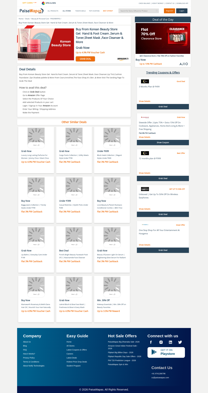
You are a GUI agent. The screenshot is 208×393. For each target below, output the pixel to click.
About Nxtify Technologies (33, 366)
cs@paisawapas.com (160, 378)
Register (169, 11)
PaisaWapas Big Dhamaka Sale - (124, 342)
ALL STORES (67, 11)
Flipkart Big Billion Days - (120, 352)
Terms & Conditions (31, 362)
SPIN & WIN (48, 3)
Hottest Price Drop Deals (77, 362)
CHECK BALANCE (144, 3)
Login (181, 11)
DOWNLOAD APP (182, 3)
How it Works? (29, 354)
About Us (27, 342)
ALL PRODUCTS (53, 11)
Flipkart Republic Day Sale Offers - (124, 356)
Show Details (144, 101)
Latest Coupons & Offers (77, 350)
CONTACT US (170, 3)
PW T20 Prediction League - (122, 360)
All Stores (71, 346)
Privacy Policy (29, 358)
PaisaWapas (96, 389)
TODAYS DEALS (80, 11)
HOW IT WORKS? (158, 3)
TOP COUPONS (94, 11)
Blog (25, 346)
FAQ (25, 350)
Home (69, 342)
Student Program (74, 366)
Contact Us (161, 367)
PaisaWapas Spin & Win (118, 364)
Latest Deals (72, 358)
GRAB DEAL (85, 58)
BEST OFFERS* (108, 11)
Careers (70, 354)
